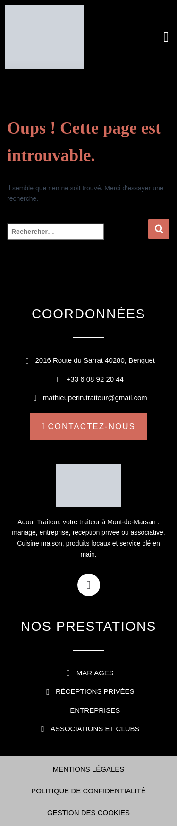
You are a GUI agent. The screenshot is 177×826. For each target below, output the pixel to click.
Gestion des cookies (88, 812)
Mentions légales (89, 769)
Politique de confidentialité (88, 791)
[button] (166, 37)
